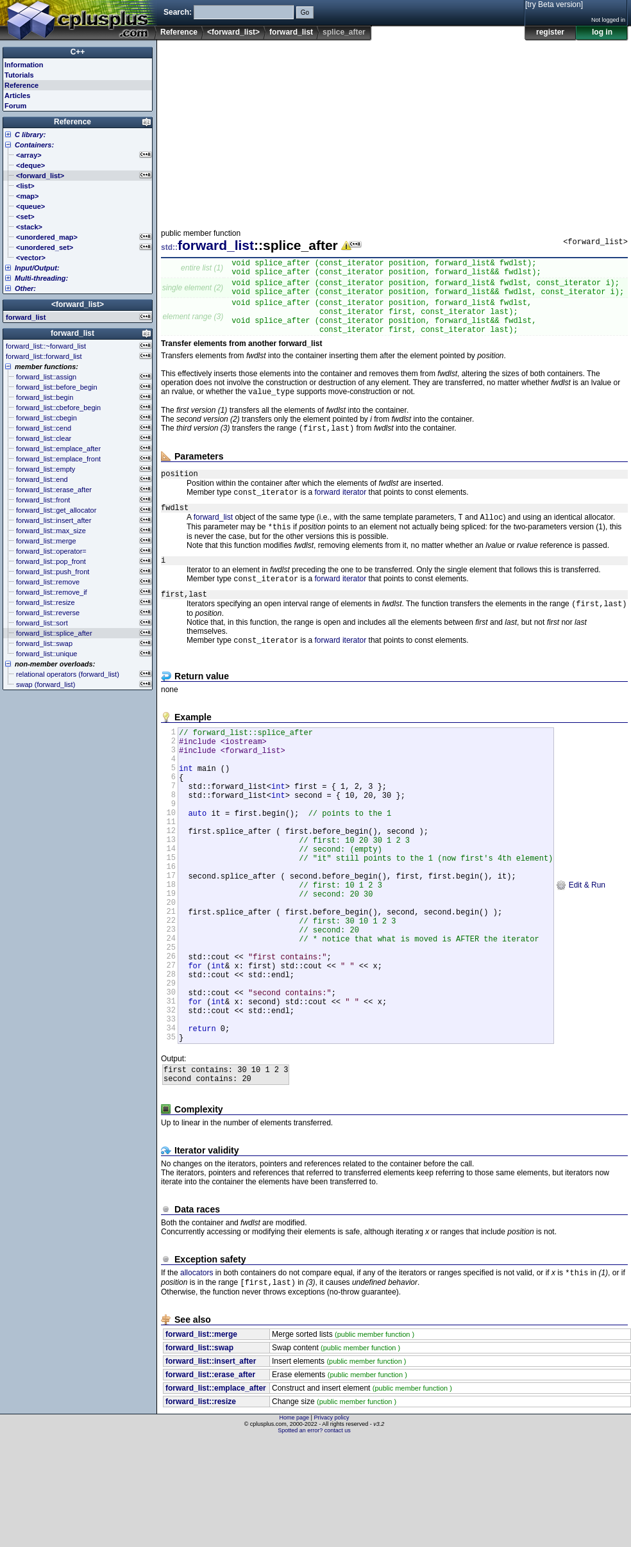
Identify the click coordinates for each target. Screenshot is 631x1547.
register (550, 32)
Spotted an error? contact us (314, 1537)
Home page (295, 1524)
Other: (25, 288)
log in (602, 32)
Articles (17, 95)
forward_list (291, 32)
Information (24, 65)
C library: (30, 134)
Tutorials (19, 75)
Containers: (34, 145)
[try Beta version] (554, 4)
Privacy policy (331, 1524)
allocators (196, 1378)
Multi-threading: (41, 278)
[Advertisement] (326, 130)
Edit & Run (580, 952)
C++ (78, 51)
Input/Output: (37, 268)
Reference (179, 32)
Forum (15, 106)
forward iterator (341, 513)
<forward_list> (233, 32)
